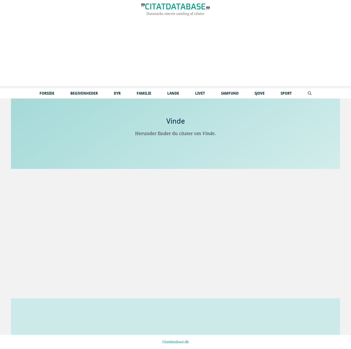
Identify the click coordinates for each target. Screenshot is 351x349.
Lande (173, 93)
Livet (200, 93)
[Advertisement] (175, 54)
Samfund (230, 93)
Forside (47, 93)
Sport (286, 93)
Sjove (260, 93)
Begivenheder (84, 93)
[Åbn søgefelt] (309, 93)
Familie (144, 93)
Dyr (117, 93)
